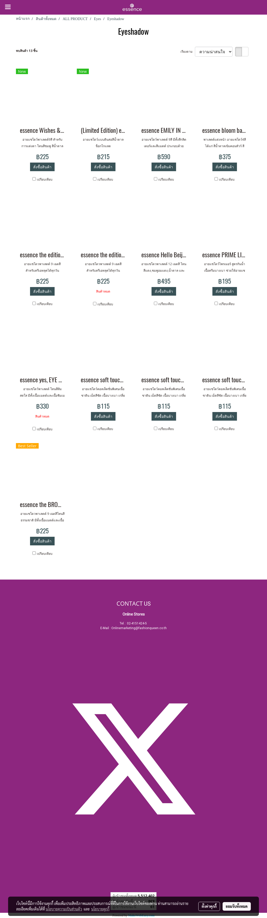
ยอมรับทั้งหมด (237, 906)
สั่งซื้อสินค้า (42, 166)
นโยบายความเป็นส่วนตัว (64, 909)
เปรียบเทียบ (45, 179)
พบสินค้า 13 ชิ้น (26, 51)
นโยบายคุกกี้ (100, 909)
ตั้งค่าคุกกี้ (209, 906)
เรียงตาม (188, 51)
